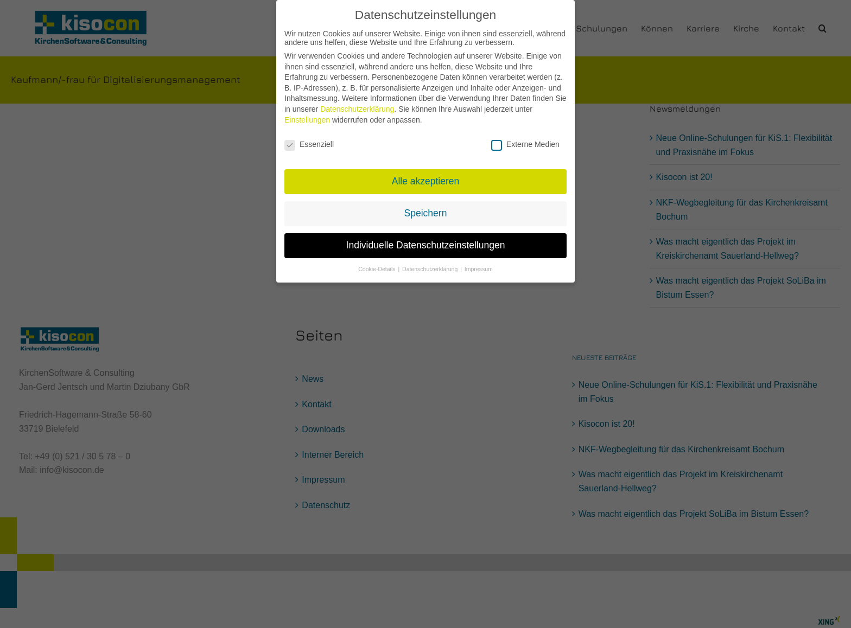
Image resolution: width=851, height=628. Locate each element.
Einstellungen (307, 112)
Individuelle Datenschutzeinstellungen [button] (425, 238)
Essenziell (309, 137)
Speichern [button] (425, 206)
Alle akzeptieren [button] (426, 174)
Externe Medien (525, 137)
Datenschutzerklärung (357, 102)
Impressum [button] (479, 262)
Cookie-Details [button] (377, 262)
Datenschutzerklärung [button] (430, 262)
